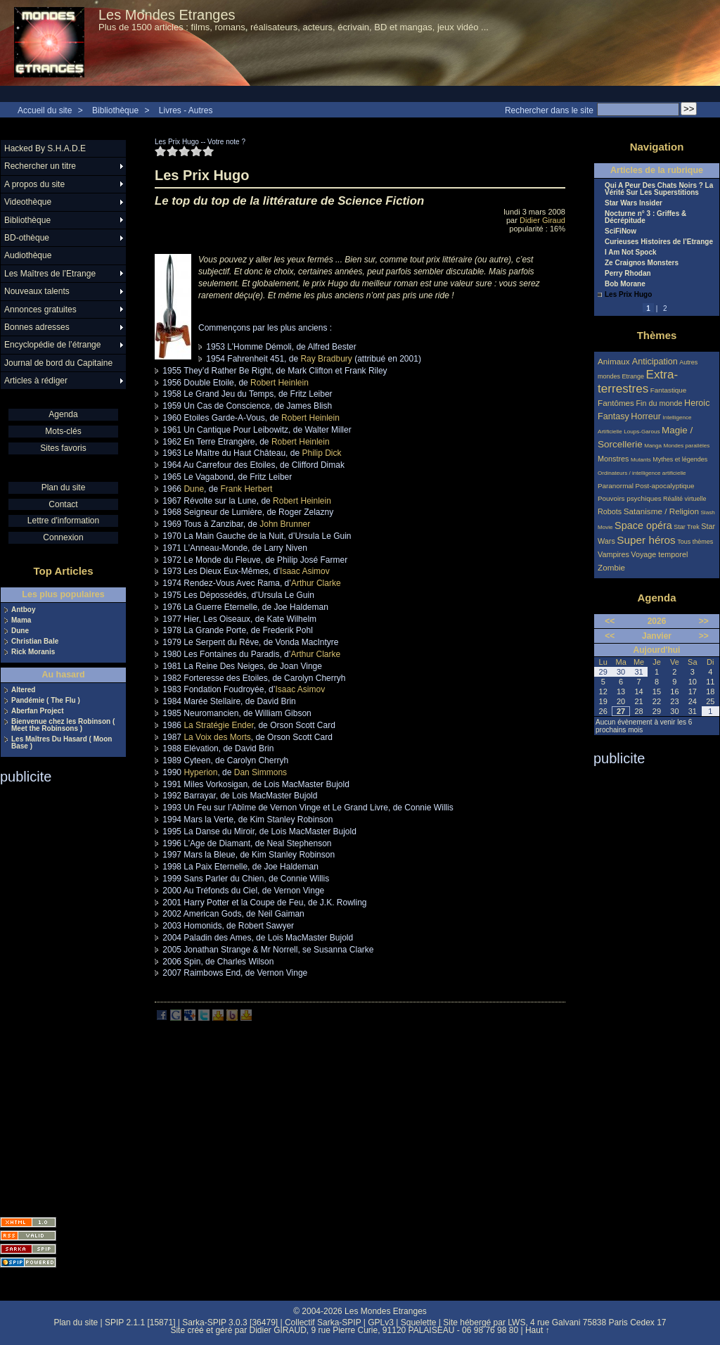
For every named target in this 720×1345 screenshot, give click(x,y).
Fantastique (668, 390)
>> (704, 621)
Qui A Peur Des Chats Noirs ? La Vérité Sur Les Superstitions (659, 189)
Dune (194, 489)
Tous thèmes (695, 541)
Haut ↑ (537, 1330)
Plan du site (63, 487)
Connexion (63, 537)
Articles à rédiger (36, 380)
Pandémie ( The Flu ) (45, 700)
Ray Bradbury (326, 359)
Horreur (646, 416)
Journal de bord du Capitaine (58, 363)
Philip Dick (321, 453)
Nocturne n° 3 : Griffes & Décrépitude (645, 217)
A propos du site (34, 184)
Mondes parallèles (687, 445)
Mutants (641, 460)
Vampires (613, 554)
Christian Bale (34, 641)
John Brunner (284, 524)
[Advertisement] (56, 996)
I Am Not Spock (631, 252)
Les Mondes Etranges (167, 15)
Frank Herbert (246, 489)
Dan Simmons (260, 772)
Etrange (633, 376)
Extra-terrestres (638, 381)
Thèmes (657, 335)
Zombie (611, 567)
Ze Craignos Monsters (642, 263)
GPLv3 (381, 1322)
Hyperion (200, 772)
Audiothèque (27, 255)
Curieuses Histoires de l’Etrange (659, 242)
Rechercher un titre (40, 166)
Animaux (615, 361)
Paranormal (616, 486)
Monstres (613, 458)
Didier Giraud (542, 220)
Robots (610, 511)
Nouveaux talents (37, 291)
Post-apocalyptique (665, 486)
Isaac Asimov (305, 571)
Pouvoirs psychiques (630, 498)
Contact (63, 504)
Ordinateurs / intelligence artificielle (642, 473)
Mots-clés (63, 431)
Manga (653, 445)
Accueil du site (45, 110)
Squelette (419, 1322)
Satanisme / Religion (661, 511)
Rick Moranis (33, 652)
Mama (21, 620)
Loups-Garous (642, 431)
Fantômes (616, 402)
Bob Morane (625, 284)
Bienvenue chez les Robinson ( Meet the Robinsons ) (63, 725)
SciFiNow (620, 231)
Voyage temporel (659, 554)
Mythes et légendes (679, 459)
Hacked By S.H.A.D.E (45, 148)
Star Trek (687, 526)
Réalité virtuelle (685, 498)
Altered (23, 690)
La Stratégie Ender (218, 725)
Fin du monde (659, 403)
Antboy (23, 609)
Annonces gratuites (40, 309)
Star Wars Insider (633, 203)
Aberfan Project (37, 711)
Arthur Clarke (316, 583)
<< (610, 621)
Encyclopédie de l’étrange (52, 345)
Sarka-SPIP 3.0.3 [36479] (230, 1322)
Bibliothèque (115, 110)
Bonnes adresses (37, 327)
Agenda (63, 414)
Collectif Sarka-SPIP (323, 1322)
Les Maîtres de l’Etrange (50, 274)
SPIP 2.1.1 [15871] (140, 1322)
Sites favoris (63, 448)
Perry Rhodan (628, 273)
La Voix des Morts (217, 737)
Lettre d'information (63, 520)
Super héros (646, 540)
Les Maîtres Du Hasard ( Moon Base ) (61, 743)
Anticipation (655, 361)
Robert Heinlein (279, 383)
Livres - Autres (186, 110)
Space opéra (643, 525)
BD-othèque (26, 238)
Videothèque (27, 202)
